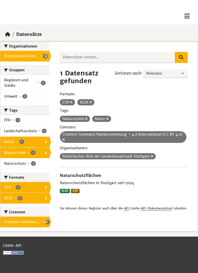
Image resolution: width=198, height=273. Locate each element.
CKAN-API (12, 245)
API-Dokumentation (156, 208)
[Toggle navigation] (187, 16)
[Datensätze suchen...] (117, 57)
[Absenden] (181, 57)
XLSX (64, 190)
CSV (75, 190)
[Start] (7, 34)
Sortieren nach (127, 73)
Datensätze (29, 34)
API (126, 208)
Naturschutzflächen (80, 175)
